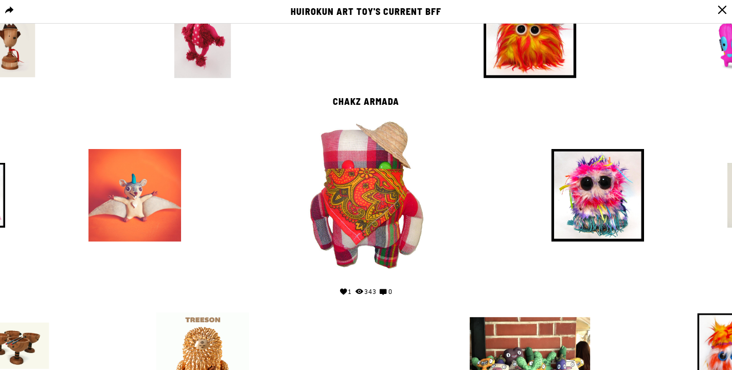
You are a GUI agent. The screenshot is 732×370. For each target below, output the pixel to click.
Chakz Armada (366, 102)
